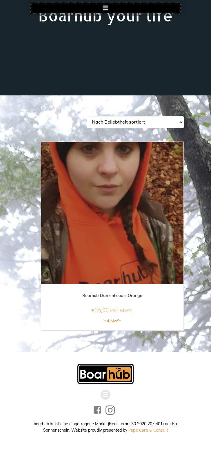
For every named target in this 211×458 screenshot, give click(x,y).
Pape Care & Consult (148, 430)
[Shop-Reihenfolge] (135, 122)
